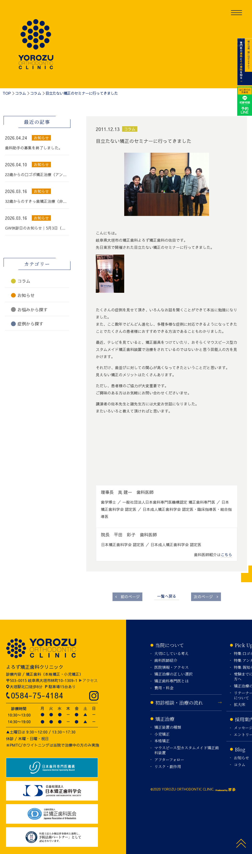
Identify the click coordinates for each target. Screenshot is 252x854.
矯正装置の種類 (167, 727)
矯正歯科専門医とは (171, 681)
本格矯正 (162, 741)
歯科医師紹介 (165, 660)
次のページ (206, 596)
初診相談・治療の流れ (179, 702)
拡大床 (239, 704)
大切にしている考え (171, 653)
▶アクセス (88, 680)
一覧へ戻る (166, 596)
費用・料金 (163, 688)
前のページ (127, 596)
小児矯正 (162, 734)
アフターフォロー (169, 759)
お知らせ (241, 757)
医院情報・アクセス (171, 667)
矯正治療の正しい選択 (173, 674)
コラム (20, 93)
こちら (226, 554)
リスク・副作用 (167, 766)
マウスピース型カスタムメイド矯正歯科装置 (186, 750)
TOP (7, 93)
